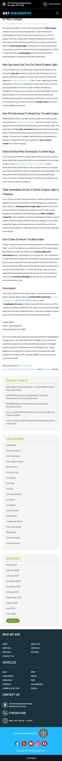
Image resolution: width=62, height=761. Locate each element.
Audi (20, 365)
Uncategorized (13, 543)
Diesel (34, 688)
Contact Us (8, 656)
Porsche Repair (13, 537)
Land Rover (7, 676)
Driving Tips (11, 516)
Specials (6, 652)
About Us (35, 644)
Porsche (24, 369)
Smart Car (33, 369)
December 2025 (13, 581)
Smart (34, 676)
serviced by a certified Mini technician (30, 164)
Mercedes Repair (13, 526)
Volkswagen (46, 369)
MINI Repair (11, 532)
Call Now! (31, 758)
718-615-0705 (24, 300)
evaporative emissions (21, 80)
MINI (33, 680)
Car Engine (11, 477)
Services (6, 648)
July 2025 (10, 608)
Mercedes (12, 369)
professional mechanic (25, 122)
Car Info (32, 23)
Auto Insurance (13, 450)
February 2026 (12, 570)
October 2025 (12, 592)
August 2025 (12, 603)
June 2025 (11, 613)
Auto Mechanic (13, 456)
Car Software (12, 510)
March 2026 (11, 564)
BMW (25, 365)
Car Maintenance (14, 494)
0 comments (41, 23)
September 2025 (14, 597)
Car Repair (11, 505)
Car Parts (10, 499)
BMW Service (12, 467)
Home (4, 644)
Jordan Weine (10, 23)
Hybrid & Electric (11, 688)
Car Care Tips (12, 472)
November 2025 (13, 586)
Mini (18, 369)
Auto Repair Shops (14, 461)
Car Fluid (10, 483)
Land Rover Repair (14, 521)
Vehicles (35, 648)
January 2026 (12, 575)
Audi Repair (11, 445)
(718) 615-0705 (54, 4)
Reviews (35, 652)
